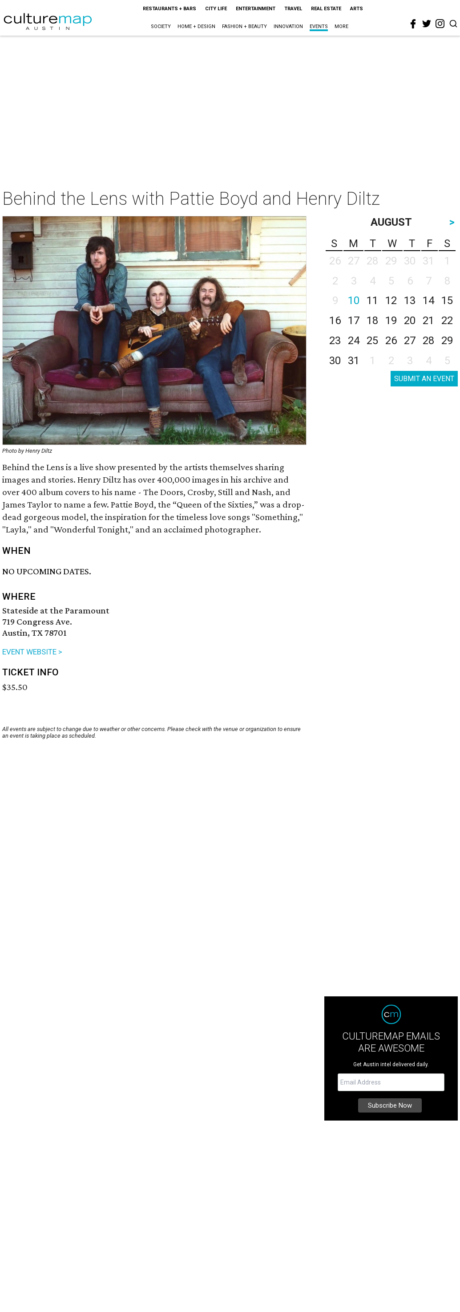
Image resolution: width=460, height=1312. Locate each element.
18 (372, 320)
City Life (216, 9)
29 (447, 340)
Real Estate (326, 9)
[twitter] (426, 23)
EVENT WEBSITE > (32, 651)
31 (353, 360)
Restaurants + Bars (169, 9)
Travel (293, 9)
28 (428, 340)
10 (353, 300)
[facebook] (413, 24)
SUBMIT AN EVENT (424, 378)
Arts (356, 9)
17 (353, 320)
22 (447, 320)
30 (335, 360)
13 (410, 300)
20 (410, 320)
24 (353, 340)
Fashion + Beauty (244, 26)
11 (372, 300)
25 (372, 340)
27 (410, 340)
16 (335, 320)
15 (447, 300)
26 (391, 340)
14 (428, 300)
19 (391, 320)
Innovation (288, 26)
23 (335, 340)
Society (161, 26)
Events (319, 26)
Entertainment (255, 9)
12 (391, 300)
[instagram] (440, 23)
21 (428, 320)
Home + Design (196, 26)
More (341, 26)
